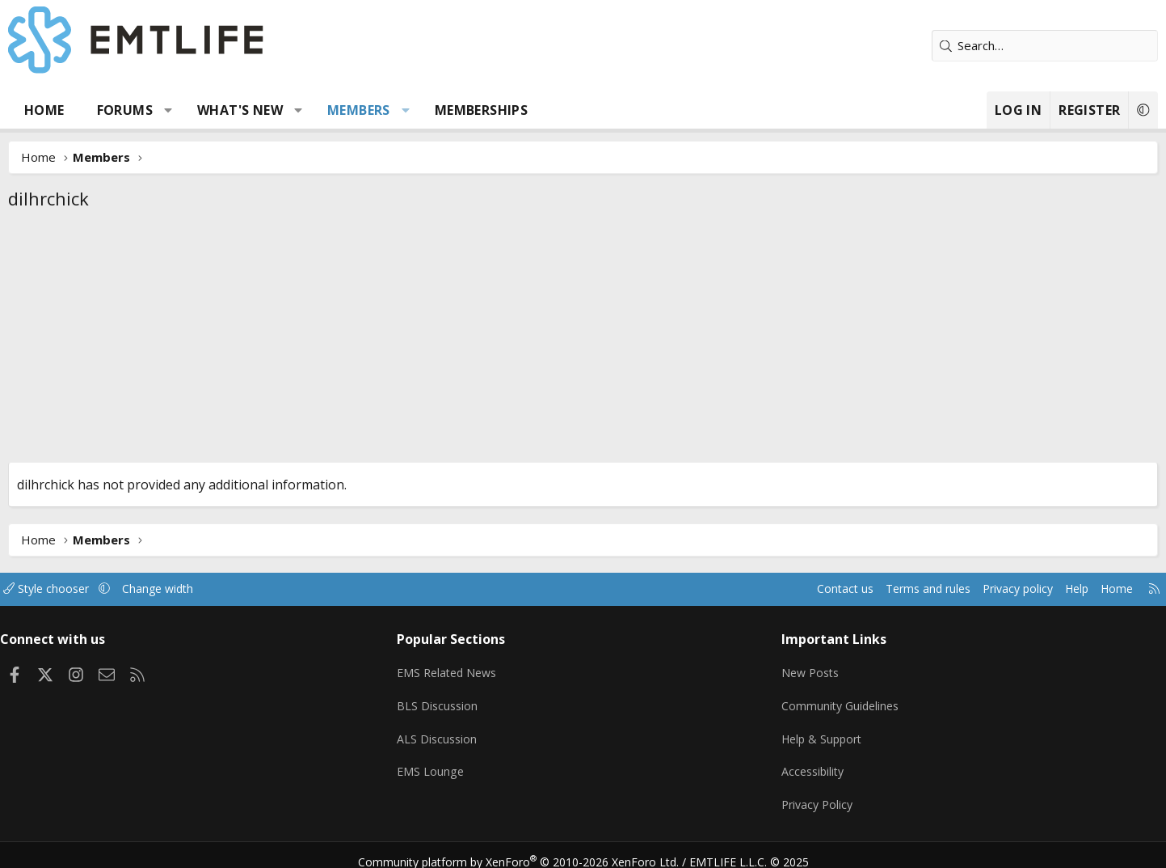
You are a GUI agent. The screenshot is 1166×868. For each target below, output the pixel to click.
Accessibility (791, 764)
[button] (230, 110)
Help (998, 589)
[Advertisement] (583, 340)
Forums (186, 110)
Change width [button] (240, 589)
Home (106, 110)
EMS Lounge (456, 764)
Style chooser (125, 589)
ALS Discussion (463, 732)
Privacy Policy (796, 795)
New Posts (789, 669)
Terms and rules (839, 589)
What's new (302, 110)
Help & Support (801, 732)
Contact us (751, 589)
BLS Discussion (463, 700)
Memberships (542, 110)
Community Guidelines (819, 700)
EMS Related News (475, 669)
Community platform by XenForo (528, 848)
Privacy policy (934, 589)
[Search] (983, 45)
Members (421, 110)
